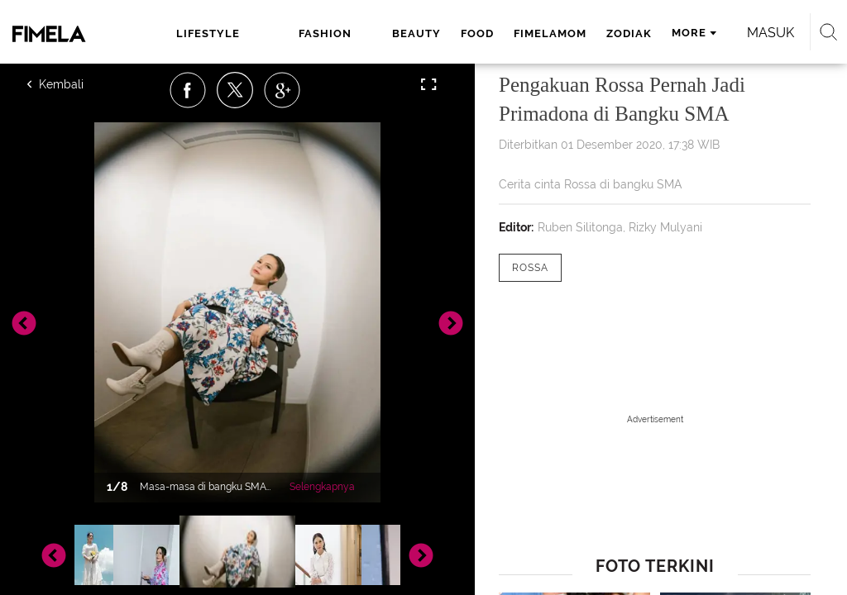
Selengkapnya (322, 487)
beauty (416, 33)
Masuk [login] (770, 32)
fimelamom (550, 33)
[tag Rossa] (530, 268)
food (477, 33)
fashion (325, 33)
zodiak (629, 33)
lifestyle (208, 33)
